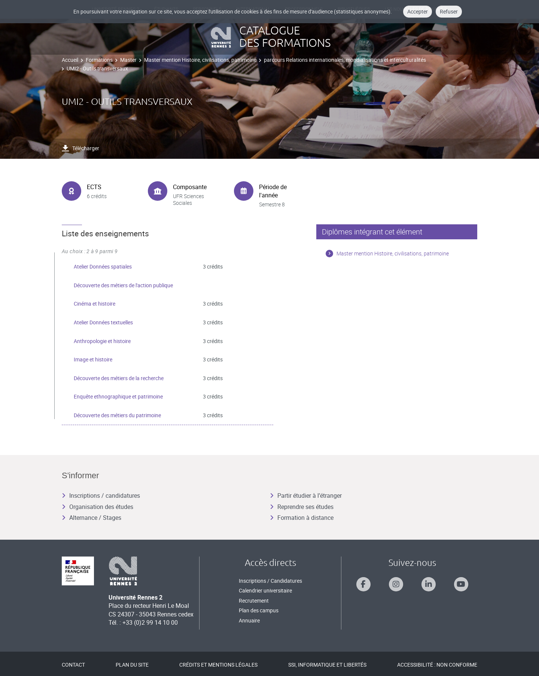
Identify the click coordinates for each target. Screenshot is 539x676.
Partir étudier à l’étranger (306, 495)
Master (128, 59)
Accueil (70, 59)
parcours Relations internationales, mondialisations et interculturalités (345, 59)
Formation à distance (302, 517)
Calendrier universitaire (265, 590)
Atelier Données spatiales (103, 266)
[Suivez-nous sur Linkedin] (428, 584)
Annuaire (249, 620)
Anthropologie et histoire (102, 341)
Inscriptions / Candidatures (270, 580)
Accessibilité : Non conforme (437, 664)
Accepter (417, 11)
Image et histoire (93, 359)
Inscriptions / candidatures (101, 495)
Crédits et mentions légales (218, 664)
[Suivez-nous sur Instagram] (396, 584)
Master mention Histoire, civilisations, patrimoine (200, 59)
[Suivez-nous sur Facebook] (363, 584)
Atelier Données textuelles (103, 322)
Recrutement (254, 600)
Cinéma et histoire (94, 303)
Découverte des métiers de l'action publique (123, 285)
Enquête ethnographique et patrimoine (118, 396)
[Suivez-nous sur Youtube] (461, 584)
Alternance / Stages (91, 517)
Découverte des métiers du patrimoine (117, 415)
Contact (73, 664)
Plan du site (132, 664)
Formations (99, 59)
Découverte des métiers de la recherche (119, 378)
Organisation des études (97, 507)
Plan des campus (258, 610)
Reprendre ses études (302, 507)
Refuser (449, 11)
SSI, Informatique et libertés (327, 664)
